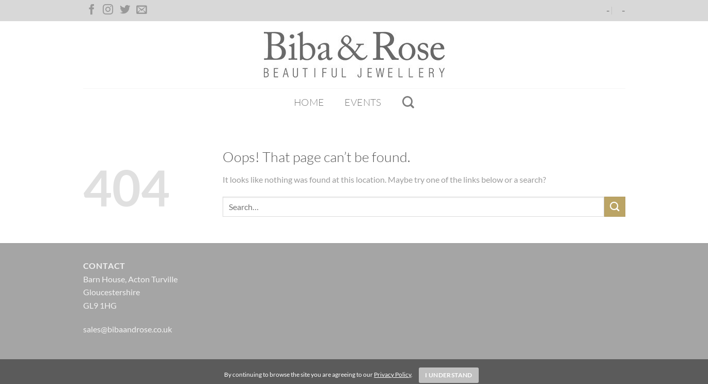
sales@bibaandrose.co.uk (127, 329)
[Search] (408, 102)
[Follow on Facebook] (91, 10)
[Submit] (614, 207)
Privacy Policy (392, 374)
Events (362, 102)
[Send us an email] (141, 10)
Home (309, 102)
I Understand (448, 375)
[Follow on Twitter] (125, 10)
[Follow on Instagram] (108, 10)
